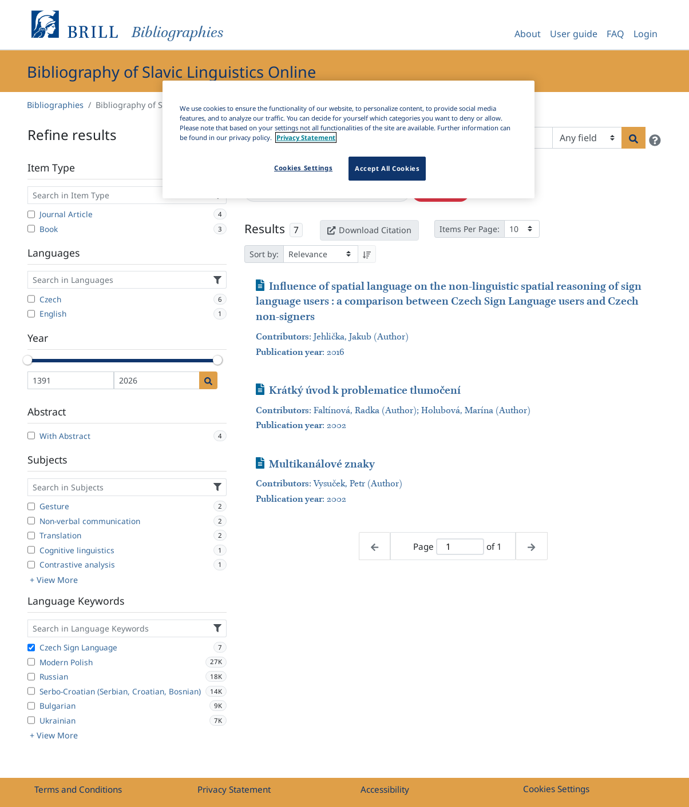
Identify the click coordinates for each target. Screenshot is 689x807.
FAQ (615, 33)
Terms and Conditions (78, 789)
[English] (31, 313)
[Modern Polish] (31, 662)
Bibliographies (55, 104)
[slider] (27, 360)
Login (645, 33)
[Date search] (208, 380)
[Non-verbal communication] (31, 520)
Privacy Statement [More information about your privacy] (305, 137)
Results (264, 229)
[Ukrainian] (31, 720)
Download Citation (369, 230)
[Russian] (31, 676)
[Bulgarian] (31, 706)
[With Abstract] (31, 435)
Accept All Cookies (387, 168)
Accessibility (385, 789)
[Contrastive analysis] (31, 564)
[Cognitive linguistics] (31, 550)
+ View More (54, 579)
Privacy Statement (234, 789)
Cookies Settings (556, 788)
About (527, 33)
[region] (348, 139)
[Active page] (460, 546)
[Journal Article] (31, 214)
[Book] (31, 228)
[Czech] (31, 299)
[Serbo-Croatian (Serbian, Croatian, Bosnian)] (31, 691)
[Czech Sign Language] (31, 647)
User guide (573, 33)
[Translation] (31, 535)
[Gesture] (31, 506)
